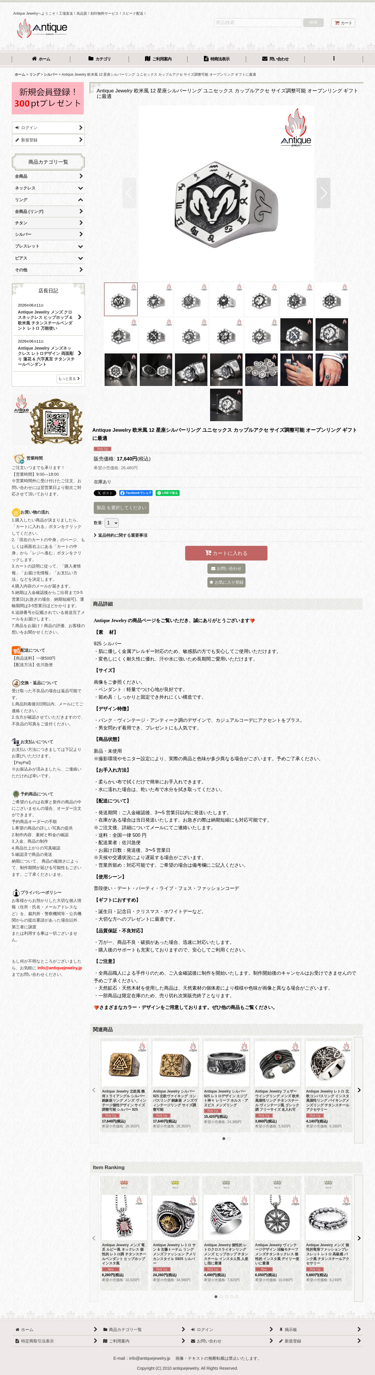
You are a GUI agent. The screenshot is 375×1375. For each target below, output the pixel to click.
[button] (334, 59)
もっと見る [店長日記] (69, 379)
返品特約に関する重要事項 (120, 535)
